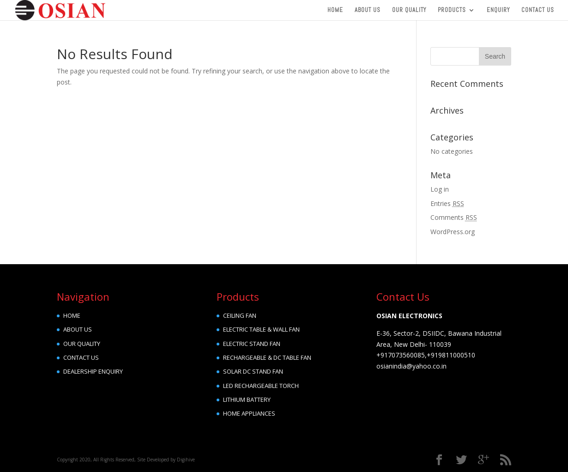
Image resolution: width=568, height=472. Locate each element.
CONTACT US (81, 357)
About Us (368, 10)
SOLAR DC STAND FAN (253, 371)
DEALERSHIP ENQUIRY (93, 371)
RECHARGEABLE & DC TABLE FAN (267, 357)
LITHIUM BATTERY (247, 399)
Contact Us (537, 10)
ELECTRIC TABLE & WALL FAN (261, 329)
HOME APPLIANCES (249, 413)
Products (452, 10)
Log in (439, 189)
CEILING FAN (239, 315)
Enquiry (498, 10)
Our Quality (409, 10)
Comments (453, 217)
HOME (71, 315)
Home (335, 10)
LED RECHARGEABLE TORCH (261, 385)
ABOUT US (77, 329)
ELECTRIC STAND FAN (251, 343)
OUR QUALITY (81, 343)
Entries (447, 203)
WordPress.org (452, 231)
